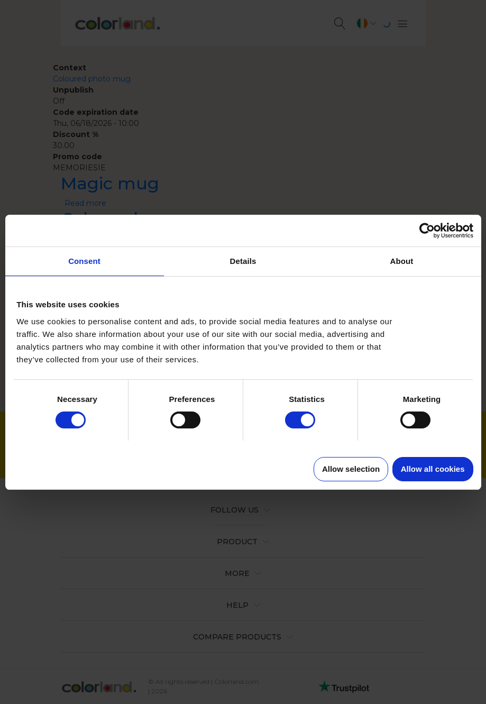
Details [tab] (243, 261)
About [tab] (402, 261)
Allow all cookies (433, 468)
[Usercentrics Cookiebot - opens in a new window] (427, 231)
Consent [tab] (84, 261)
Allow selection (351, 468)
